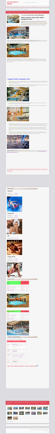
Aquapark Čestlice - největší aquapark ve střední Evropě (18, 170)
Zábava (23, 7)
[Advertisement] (27, 181)
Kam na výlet (9, 7)
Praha (33, 170)
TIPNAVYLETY (8, 10)
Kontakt (33, 7)
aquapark (29, 170)
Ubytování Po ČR (16, 7)
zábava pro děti (44, 170)
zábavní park (9, 171)
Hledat (47, 2)
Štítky (8, 170)
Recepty (28, 7)
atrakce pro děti (38, 170)
